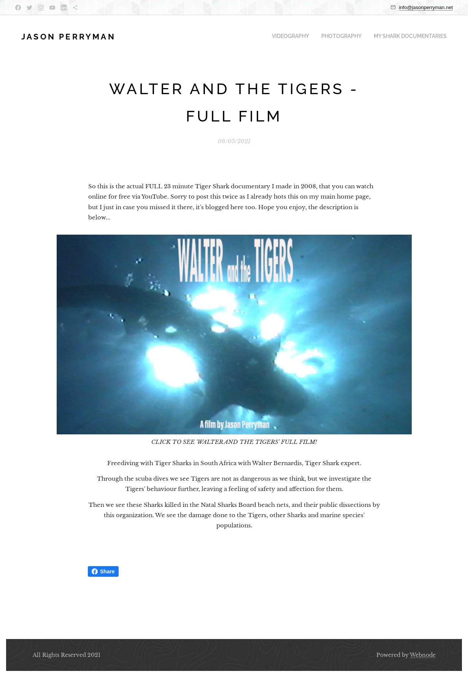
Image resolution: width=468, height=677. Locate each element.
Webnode (423, 655)
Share (103, 571)
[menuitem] (424, 36)
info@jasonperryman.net (426, 7)
